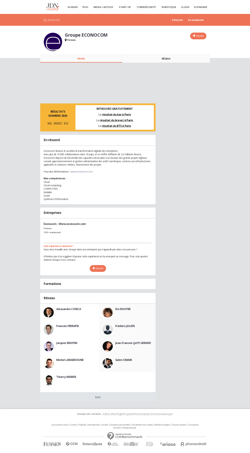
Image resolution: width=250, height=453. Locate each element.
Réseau (166, 58)
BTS (66, 123)
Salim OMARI (123, 360)
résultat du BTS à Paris (116, 126)
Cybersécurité (146, 7)
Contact (73, 425)
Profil (81, 58)
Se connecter (196, 20)
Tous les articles (179, 425)
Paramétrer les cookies (142, 425)
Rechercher (53, 20)
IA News (73, 7)
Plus (97, 397)
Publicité (82, 425)
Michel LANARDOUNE (70, 360)
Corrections (193, 425)
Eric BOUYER (123, 309)
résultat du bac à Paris (116, 114)
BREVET (58, 123)
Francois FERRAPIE (67, 326)
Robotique (169, 7)
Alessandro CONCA (68, 309)
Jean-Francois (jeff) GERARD (133, 343)
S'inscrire (177, 20)
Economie (200, 7)
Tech (85, 7)
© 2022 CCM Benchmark (125, 428)
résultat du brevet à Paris (116, 120)
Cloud (185, 7)
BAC (49, 123)
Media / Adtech (103, 7)
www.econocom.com (81, 171)
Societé (105, 425)
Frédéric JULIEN (125, 326)
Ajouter (200, 35)
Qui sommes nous (59, 425)
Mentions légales (162, 425)
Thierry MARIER (66, 377)
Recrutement (94, 425)
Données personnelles (120, 425)
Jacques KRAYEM (66, 343)
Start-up (125, 7)
